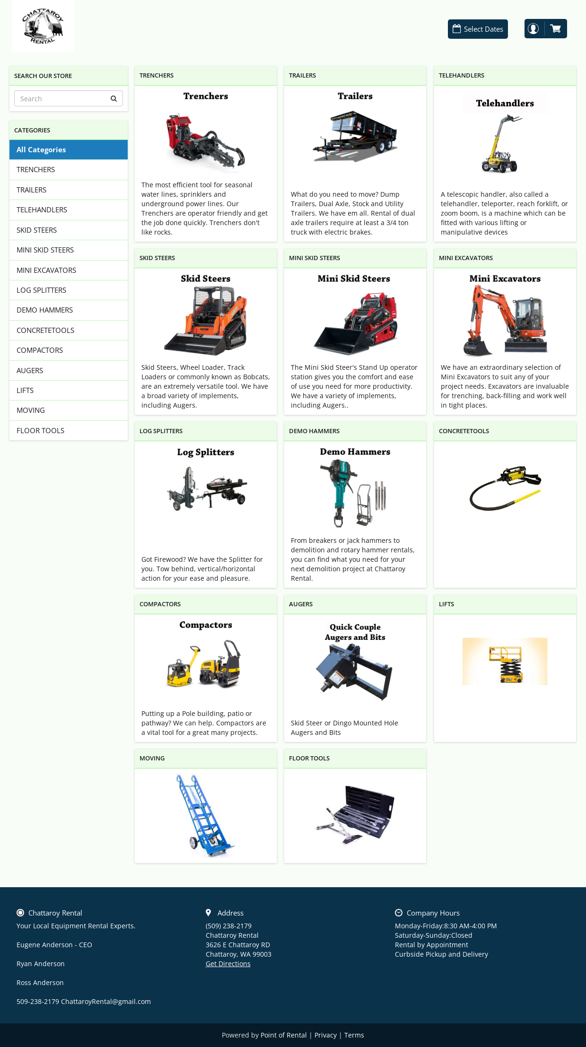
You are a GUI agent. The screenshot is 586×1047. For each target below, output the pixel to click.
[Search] (68, 98)
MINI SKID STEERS (45, 249)
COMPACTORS (40, 350)
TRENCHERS (36, 169)
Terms (354, 1034)
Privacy (326, 1034)
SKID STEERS (37, 230)
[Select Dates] (478, 29)
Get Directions (228, 963)
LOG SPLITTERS (41, 290)
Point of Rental (284, 1034)
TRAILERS (31, 189)
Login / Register (533, 29)
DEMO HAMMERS (45, 309)
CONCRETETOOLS (45, 330)
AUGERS (30, 370)
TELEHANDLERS (42, 209)
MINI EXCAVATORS (46, 270)
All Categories (41, 149)
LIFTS (25, 390)
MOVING (31, 410)
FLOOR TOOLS (40, 430)
